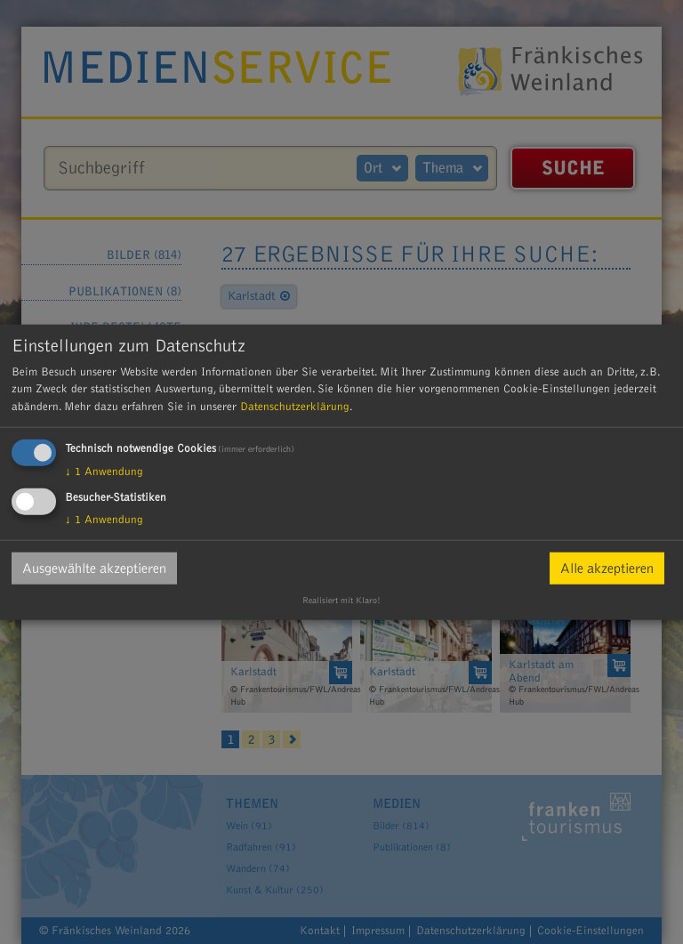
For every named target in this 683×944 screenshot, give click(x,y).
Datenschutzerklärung (295, 405)
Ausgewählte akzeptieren (94, 569)
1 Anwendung (104, 471)
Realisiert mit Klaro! (341, 600)
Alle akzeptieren (607, 569)
